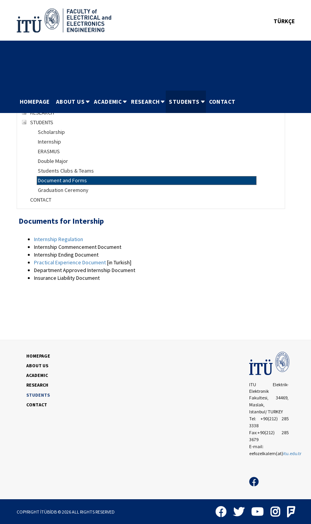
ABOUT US (73, 101)
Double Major (53, 161)
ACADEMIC (111, 101)
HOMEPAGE (35, 101)
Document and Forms (62, 180)
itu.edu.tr (292, 453)
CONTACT (222, 101)
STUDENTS (187, 101)
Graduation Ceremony (63, 190)
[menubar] (128, 102)
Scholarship (51, 131)
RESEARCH (148, 101)
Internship (49, 141)
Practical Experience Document (70, 262)
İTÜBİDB (48, 512)
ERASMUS (49, 151)
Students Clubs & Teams (66, 170)
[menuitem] (35, 102)
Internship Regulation (58, 239)
